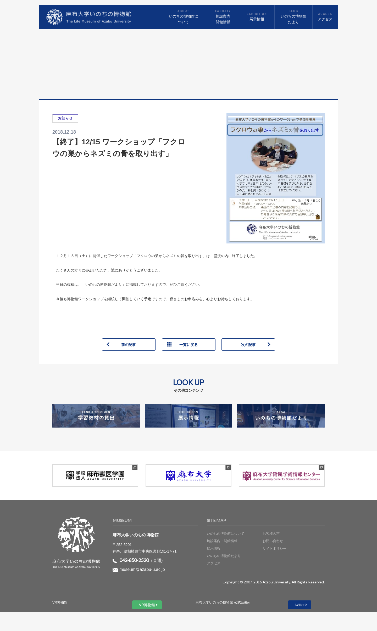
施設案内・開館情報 (222, 541)
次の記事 (248, 345)
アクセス (213, 563)
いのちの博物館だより (224, 556)
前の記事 (128, 345)
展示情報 (213, 548)
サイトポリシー (274, 548)
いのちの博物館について (225, 534)
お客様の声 (271, 534)
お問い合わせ (273, 541)
